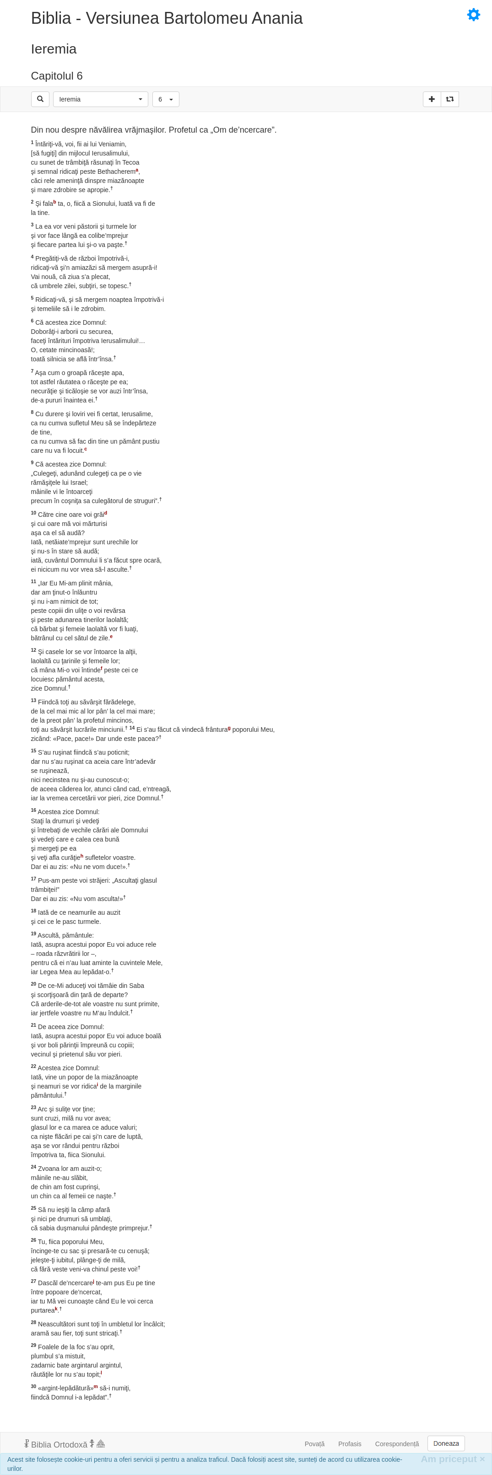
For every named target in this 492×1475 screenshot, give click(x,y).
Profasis (350, 1444)
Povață (315, 1444)
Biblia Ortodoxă (64, 1444)
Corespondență (397, 1444)
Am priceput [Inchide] (453, 1459)
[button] (100, 99)
